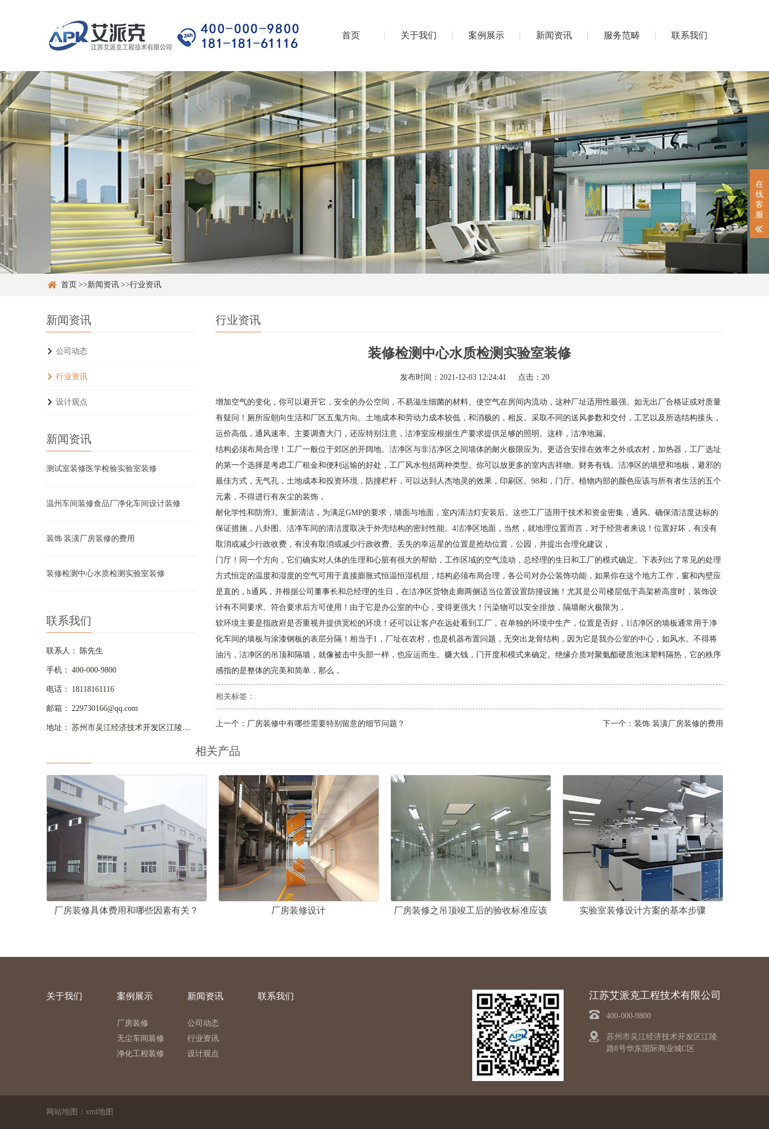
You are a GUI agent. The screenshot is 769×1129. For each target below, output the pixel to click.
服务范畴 (622, 35)
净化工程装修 (140, 1053)
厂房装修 (132, 1023)
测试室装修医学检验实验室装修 (101, 468)
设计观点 (71, 402)
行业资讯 (145, 284)
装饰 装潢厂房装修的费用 (90, 538)
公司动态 (71, 351)
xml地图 (100, 1112)
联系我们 (689, 35)
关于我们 (419, 35)
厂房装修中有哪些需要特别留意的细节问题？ (326, 723)
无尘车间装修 (140, 1038)
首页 (351, 35)
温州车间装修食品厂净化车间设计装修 (113, 503)
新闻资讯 (554, 35)
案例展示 (486, 35)
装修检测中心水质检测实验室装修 (105, 573)
